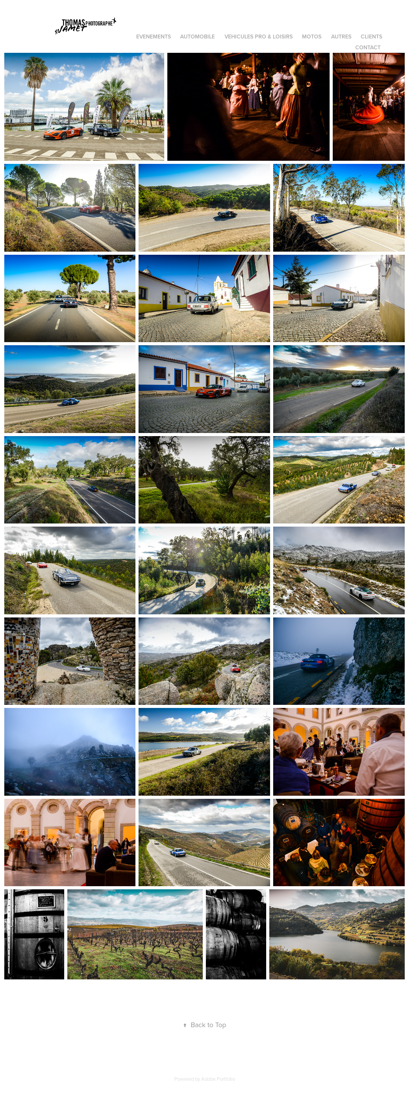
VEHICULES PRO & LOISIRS (259, 36)
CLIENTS (371, 36)
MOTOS (311, 36)
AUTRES (341, 36)
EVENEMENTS (153, 36)
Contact (368, 47)
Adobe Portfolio (218, 1078)
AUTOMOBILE (197, 36)
